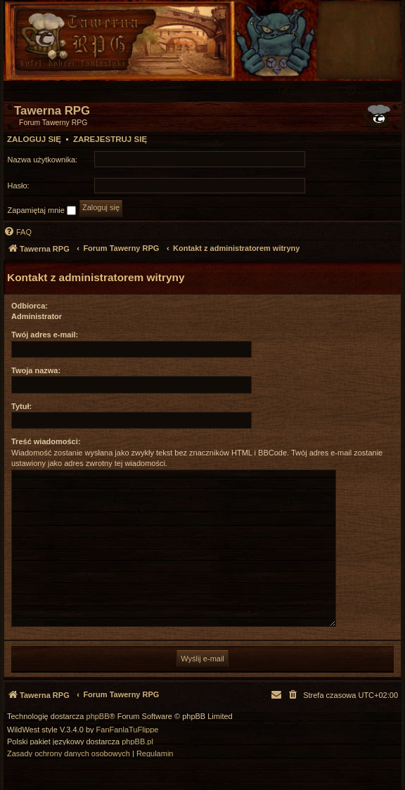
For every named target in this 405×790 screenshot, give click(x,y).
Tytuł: (21, 406)
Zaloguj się (34, 139)
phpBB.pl (137, 742)
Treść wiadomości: (45, 441)
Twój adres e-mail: (44, 334)
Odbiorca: (29, 306)
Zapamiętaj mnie (42, 211)
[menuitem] (372, 91)
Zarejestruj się (110, 139)
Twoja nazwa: (35, 370)
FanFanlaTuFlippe (127, 730)
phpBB (98, 716)
